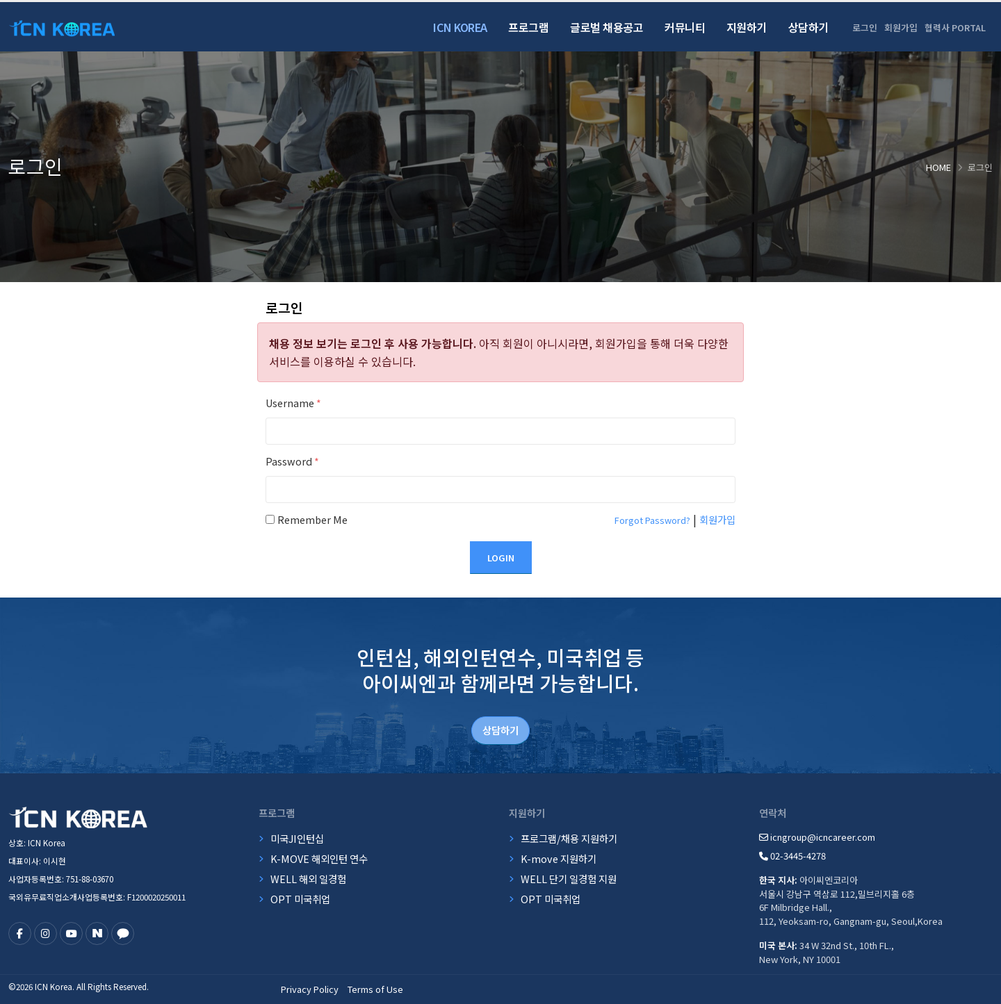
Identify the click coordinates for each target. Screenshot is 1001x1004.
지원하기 (746, 27)
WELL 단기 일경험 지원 (569, 878)
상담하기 (808, 27)
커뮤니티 (685, 27)
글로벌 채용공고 (606, 27)
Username (293, 402)
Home (938, 167)
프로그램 (528, 27)
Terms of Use (375, 989)
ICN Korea (460, 27)
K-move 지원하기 (558, 858)
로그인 (864, 27)
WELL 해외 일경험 (308, 878)
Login (500, 557)
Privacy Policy (310, 989)
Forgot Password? (652, 520)
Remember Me (312, 519)
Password (292, 461)
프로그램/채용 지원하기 (569, 838)
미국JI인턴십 (297, 838)
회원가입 (901, 27)
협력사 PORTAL (955, 27)
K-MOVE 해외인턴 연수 (319, 858)
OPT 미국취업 (300, 898)
